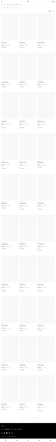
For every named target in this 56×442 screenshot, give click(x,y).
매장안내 (15, 429)
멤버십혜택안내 (20, 429)
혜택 (12, 7)
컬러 (8, 7)
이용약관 (2, 429)
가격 (16, 7)
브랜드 (3, 7)
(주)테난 (2, 425)
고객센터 (12, 429)
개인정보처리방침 (7, 429)
